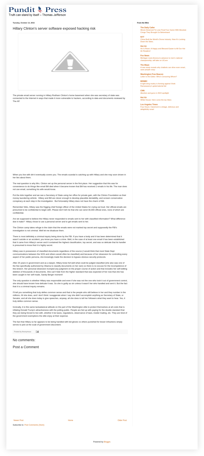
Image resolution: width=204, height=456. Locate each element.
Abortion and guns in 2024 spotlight (154, 93)
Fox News (144, 55)
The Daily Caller (147, 27)
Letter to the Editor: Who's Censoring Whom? (158, 77)
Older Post (122, 420)
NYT (142, 37)
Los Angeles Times (149, 104)
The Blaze (144, 65)
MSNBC (143, 81)
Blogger (107, 442)
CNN (142, 91)
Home (70, 420)
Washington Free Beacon (151, 74)
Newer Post (18, 420)
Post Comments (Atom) (34, 425)
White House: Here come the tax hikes (155, 100)
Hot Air (143, 46)
